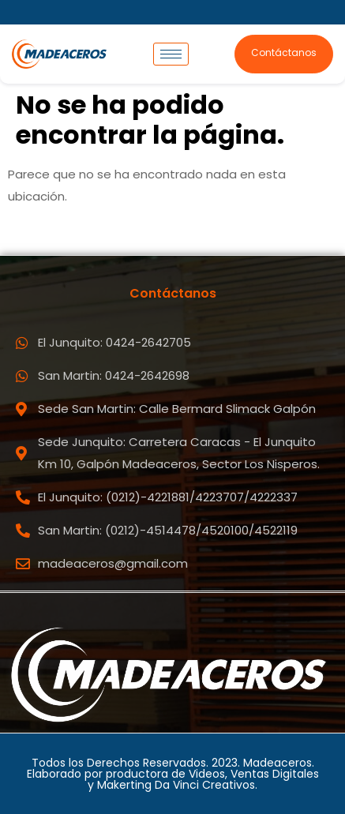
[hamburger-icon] (171, 54)
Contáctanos (284, 52)
